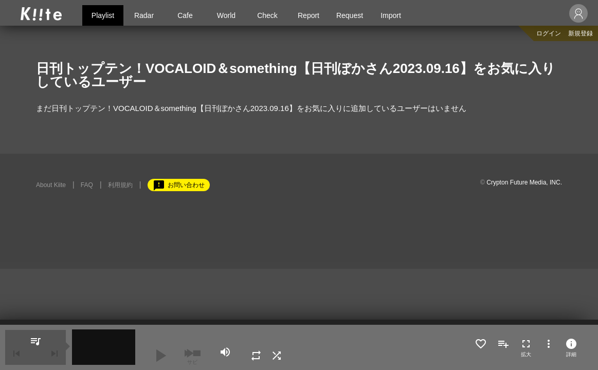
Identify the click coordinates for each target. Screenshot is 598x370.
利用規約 (120, 185)
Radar (144, 15)
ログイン (548, 33)
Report (308, 15)
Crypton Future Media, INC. (524, 182)
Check (267, 15)
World (226, 15)
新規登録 (580, 33)
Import (390, 15)
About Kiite (51, 185)
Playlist (103, 15)
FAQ (87, 185)
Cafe (185, 15)
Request (349, 15)
